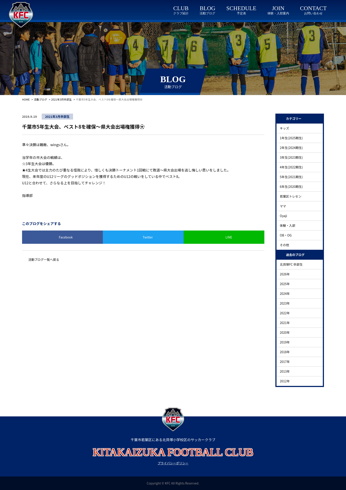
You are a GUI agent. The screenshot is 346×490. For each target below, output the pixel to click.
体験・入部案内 (278, 13)
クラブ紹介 (181, 13)
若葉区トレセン (290, 196)
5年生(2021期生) (291, 177)
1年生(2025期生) (291, 138)
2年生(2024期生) (291, 147)
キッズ (284, 128)
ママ (283, 206)
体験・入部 (287, 225)
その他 (284, 245)
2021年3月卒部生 (61, 99)
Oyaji (283, 216)
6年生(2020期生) (291, 186)
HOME (26, 99)
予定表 (241, 13)
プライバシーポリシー (173, 463)
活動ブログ (207, 13)
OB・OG (286, 235)
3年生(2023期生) (291, 157)
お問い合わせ (313, 13)
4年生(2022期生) (291, 167)
